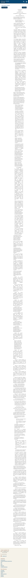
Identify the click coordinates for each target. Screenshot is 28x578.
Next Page (24, 7)
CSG (1, 562)
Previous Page (4, 7)
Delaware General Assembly (5, 1)
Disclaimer (2, 576)
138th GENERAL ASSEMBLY (5, 5)
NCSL (1, 564)
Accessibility (2, 570)
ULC (1, 563)
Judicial (2, 572)
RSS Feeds (2, 565)
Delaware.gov (3, 571)
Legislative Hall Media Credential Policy (6, 561)
